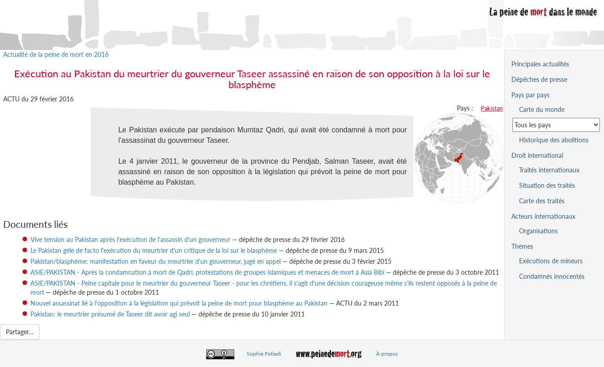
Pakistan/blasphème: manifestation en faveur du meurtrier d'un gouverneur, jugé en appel (155, 261)
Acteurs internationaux (543, 216)
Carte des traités (541, 201)
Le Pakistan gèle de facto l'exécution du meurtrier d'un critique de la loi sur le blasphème (153, 250)
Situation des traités (547, 185)
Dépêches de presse (539, 79)
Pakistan (492, 108)
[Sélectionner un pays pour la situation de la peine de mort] (556, 125)
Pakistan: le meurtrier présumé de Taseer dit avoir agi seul (110, 314)
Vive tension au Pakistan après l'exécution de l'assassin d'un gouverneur (130, 239)
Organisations (538, 231)
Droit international (537, 155)
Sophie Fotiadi (264, 353)
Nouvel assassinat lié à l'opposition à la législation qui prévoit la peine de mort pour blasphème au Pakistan (178, 303)
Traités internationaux (549, 170)
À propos (387, 353)
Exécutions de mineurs (551, 261)
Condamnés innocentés (551, 276)
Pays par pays (530, 95)
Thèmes (522, 246)
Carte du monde (541, 109)
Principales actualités (540, 64)
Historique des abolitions (554, 140)
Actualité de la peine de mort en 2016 (56, 54)
